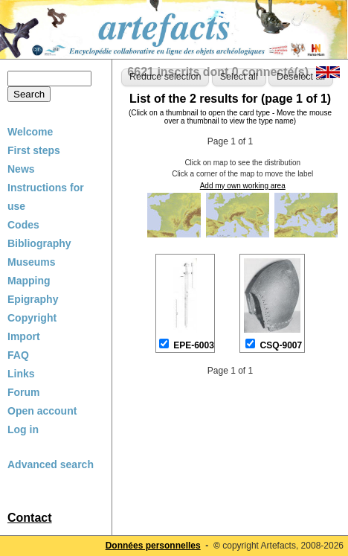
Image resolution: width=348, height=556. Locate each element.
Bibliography (39, 243)
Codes (23, 225)
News (21, 169)
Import (23, 336)
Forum (23, 392)
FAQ (18, 355)
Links (21, 374)
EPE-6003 (193, 345)
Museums (31, 262)
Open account (42, 411)
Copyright (32, 318)
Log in (23, 429)
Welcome (30, 132)
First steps (33, 150)
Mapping (29, 281)
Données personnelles (153, 545)
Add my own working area (243, 186)
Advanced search (50, 464)
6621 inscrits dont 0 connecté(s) (218, 71)
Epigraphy (32, 299)
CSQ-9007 (281, 345)
